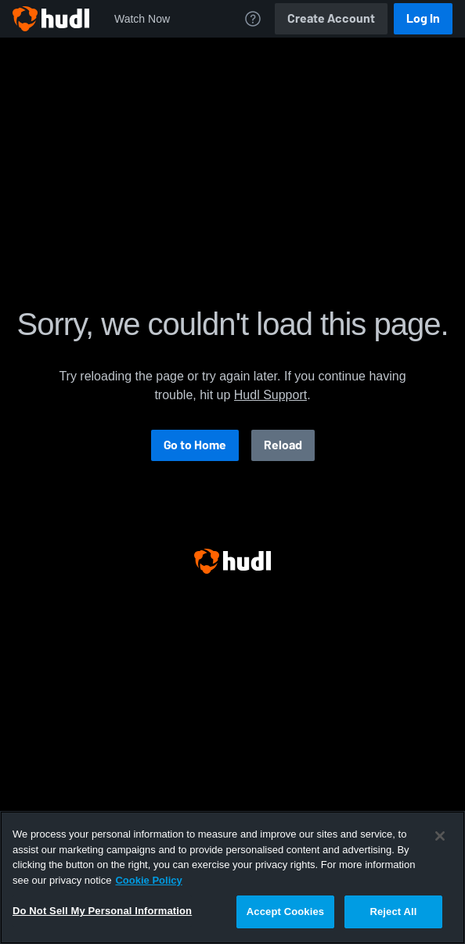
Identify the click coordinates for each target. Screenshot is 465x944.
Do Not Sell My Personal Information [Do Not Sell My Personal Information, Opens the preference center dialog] (102, 911)
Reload (283, 445)
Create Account (331, 18)
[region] (232, 877)
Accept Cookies (285, 911)
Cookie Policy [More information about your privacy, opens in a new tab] (148, 880)
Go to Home (195, 445)
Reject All (392, 911)
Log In (423, 18)
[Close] (440, 836)
